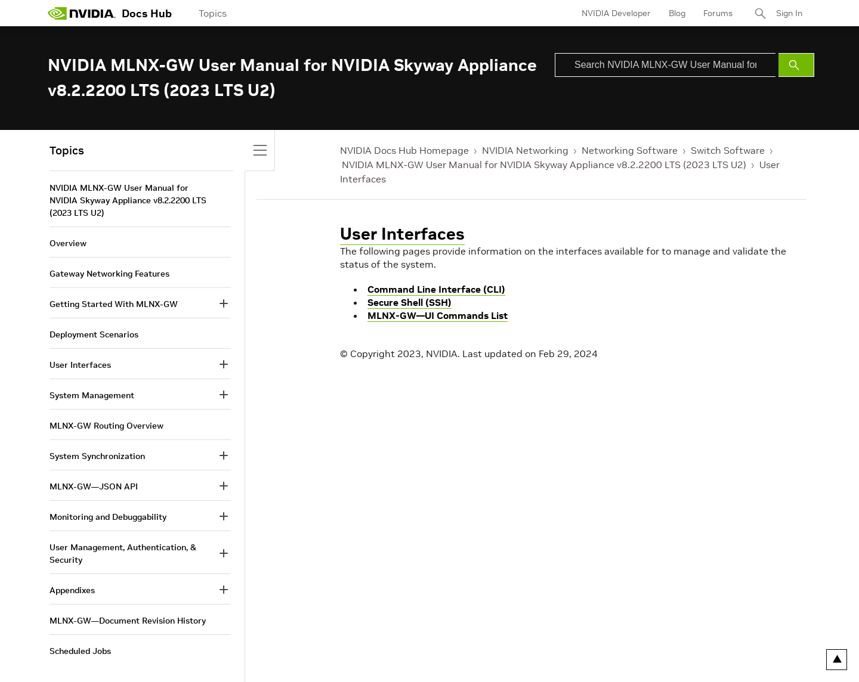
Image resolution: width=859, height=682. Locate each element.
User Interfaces (402, 234)
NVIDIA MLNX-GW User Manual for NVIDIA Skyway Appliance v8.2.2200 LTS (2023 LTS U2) (544, 164)
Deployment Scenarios (94, 334)
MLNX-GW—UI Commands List (437, 315)
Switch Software (728, 150)
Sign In (789, 13)
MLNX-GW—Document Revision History (128, 620)
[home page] (82, 13)
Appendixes (72, 590)
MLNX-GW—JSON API (94, 486)
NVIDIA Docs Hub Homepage (404, 150)
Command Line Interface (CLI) (436, 289)
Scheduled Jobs (80, 651)
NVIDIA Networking (525, 150)
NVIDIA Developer (616, 13)
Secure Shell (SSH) (409, 302)
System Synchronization (97, 456)
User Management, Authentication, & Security (123, 553)
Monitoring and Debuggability (108, 517)
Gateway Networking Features (109, 273)
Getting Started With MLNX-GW (114, 304)
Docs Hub (147, 13)
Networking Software (630, 150)
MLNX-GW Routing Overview (106, 425)
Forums (718, 13)
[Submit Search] (796, 65)
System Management (92, 395)
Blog (677, 13)
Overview (68, 243)
